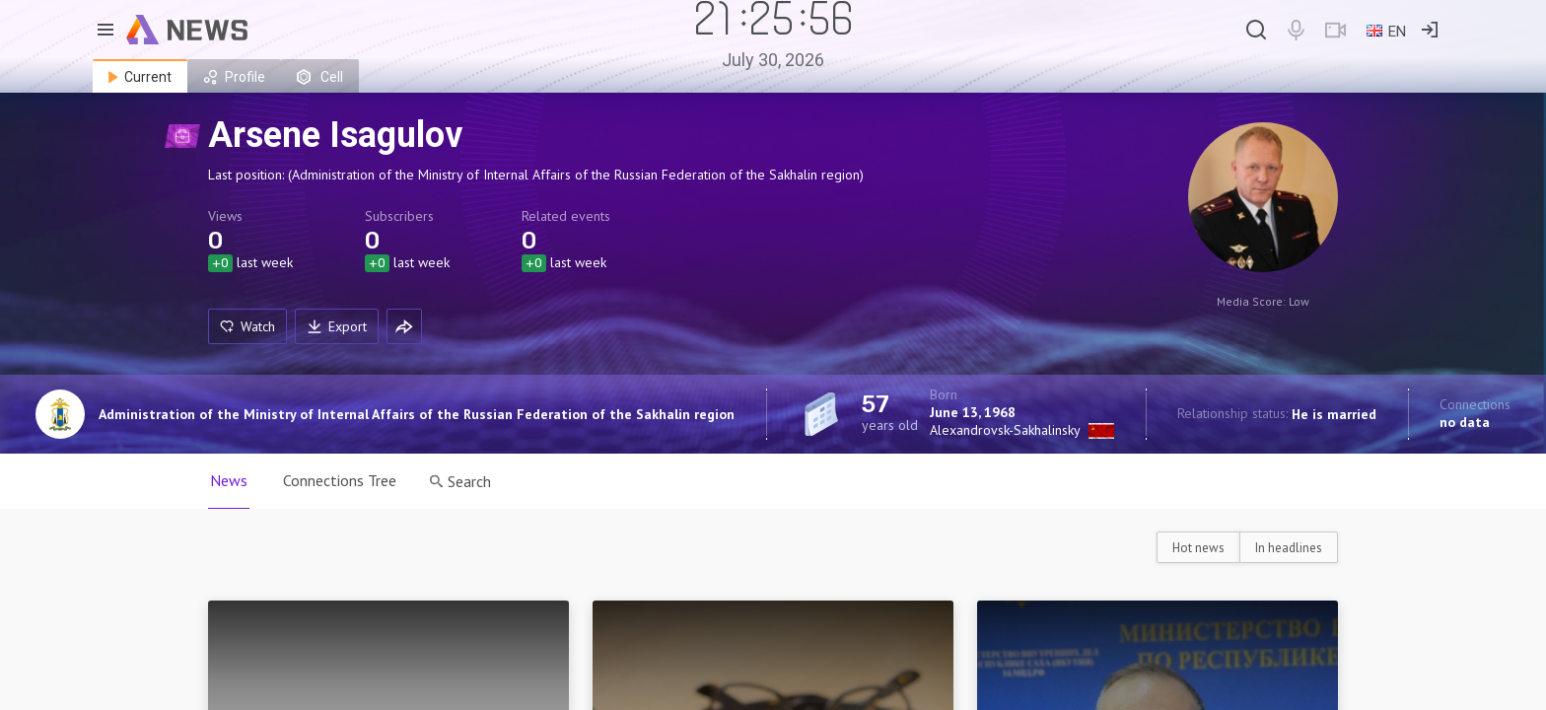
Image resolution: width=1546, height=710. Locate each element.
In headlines (1288, 547)
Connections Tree (339, 480)
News (228, 480)
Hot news (1198, 547)
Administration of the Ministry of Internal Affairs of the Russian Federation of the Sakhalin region (417, 414)
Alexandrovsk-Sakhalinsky (1005, 430)
